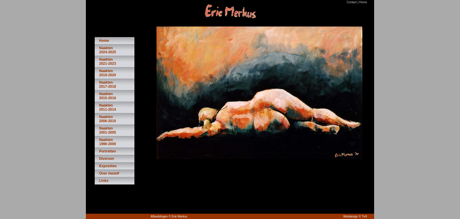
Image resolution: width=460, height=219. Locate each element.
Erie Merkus (179, 216)
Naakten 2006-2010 (107, 119)
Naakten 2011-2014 (107, 107)
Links (103, 181)
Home (363, 2)
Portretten (107, 151)
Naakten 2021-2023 (107, 61)
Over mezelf (109, 173)
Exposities (108, 166)
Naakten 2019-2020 (107, 73)
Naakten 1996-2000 (107, 142)
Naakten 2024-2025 (107, 50)
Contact (352, 2)
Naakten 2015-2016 (107, 96)
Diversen (106, 159)
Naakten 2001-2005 (107, 130)
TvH (364, 216)
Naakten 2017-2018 (107, 84)
